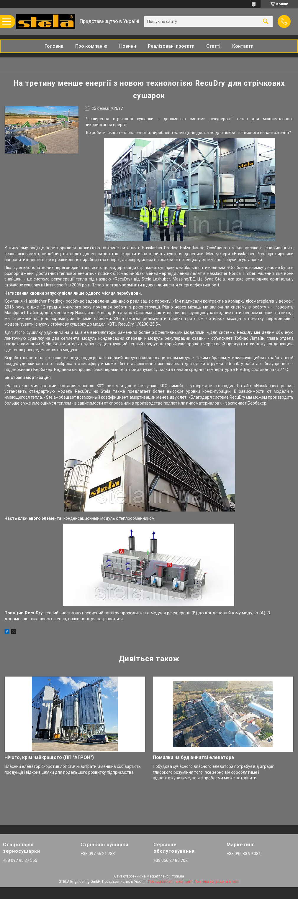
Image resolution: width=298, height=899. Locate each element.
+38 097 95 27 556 (20, 860)
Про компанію (91, 46)
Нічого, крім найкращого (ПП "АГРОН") (49, 757)
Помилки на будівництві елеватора (193, 757)
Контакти (242, 46)
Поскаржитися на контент (169, 882)
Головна (54, 46)
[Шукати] (265, 21)
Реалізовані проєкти (171, 46)
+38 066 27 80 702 (170, 860)
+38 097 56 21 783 (98, 853)
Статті (213, 46)
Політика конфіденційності (216, 882)
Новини (127, 46)
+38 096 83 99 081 (244, 853)
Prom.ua (177, 876)
